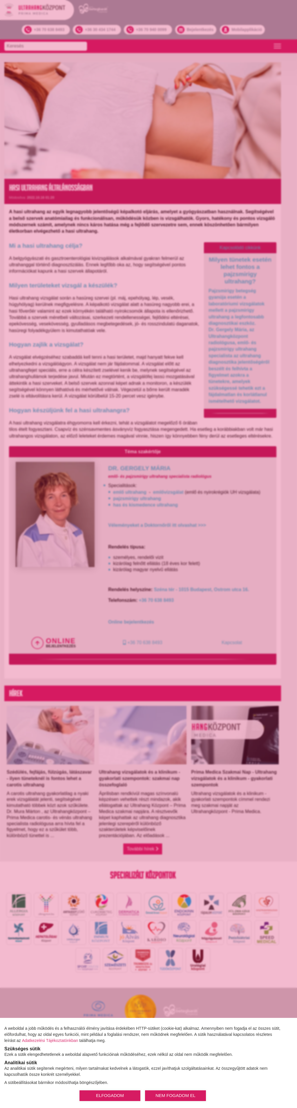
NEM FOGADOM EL (175, 1095)
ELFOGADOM (110, 1095)
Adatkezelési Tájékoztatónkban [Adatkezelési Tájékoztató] (50, 1040)
